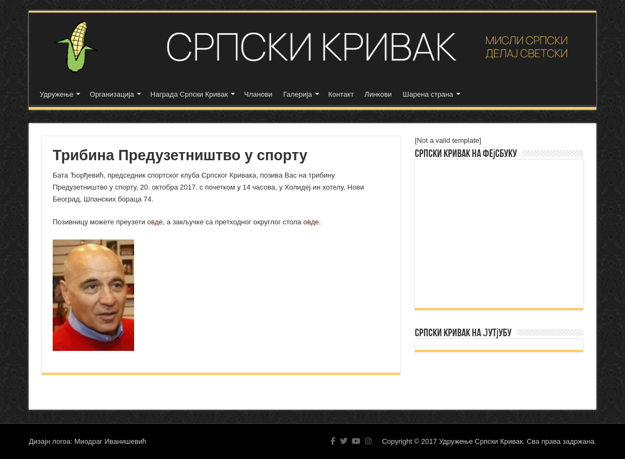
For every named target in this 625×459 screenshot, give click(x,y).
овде (155, 222)
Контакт (341, 94)
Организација (112, 94)
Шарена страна (428, 94)
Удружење (56, 94)
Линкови (378, 94)
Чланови (258, 94)
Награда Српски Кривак (189, 94)
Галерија (297, 94)
